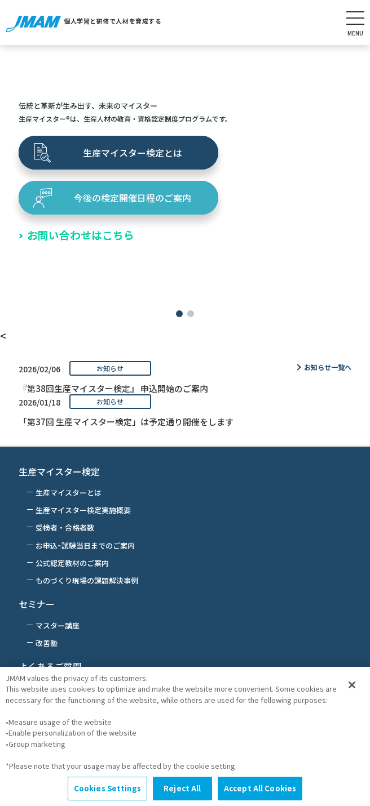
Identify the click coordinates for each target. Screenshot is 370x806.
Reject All (182, 788)
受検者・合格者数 (65, 527)
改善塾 (47, 643)
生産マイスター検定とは (132, 152)
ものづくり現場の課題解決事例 (87, 580)
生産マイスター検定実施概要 (83, 510)
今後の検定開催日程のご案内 (132, 197)
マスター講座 (58, 625)
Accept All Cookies (260, 788)
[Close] (352, 685)
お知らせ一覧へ (327, 367)
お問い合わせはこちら (80, 234)
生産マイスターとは (69, 492)
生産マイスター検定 (59, 471)
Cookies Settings (107, 788)
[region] (185, 736)
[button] (179, 313)
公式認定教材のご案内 (72, 563)
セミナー (37, 604)
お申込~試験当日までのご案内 (85, 545)
